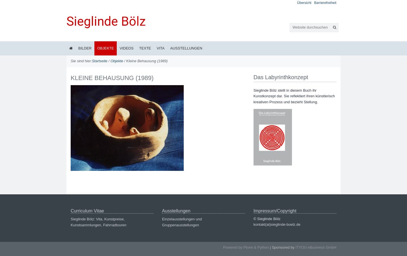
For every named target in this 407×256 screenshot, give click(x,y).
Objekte (105, 48)
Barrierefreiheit (325, 3)
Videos (126, 48)
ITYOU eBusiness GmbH (316, 247)
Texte (145, 48)
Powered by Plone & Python (246, 247)
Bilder (85, 48)
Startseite (99, 61)
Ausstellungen (186, 48)
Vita (160, 48)
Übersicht (304, 3)
